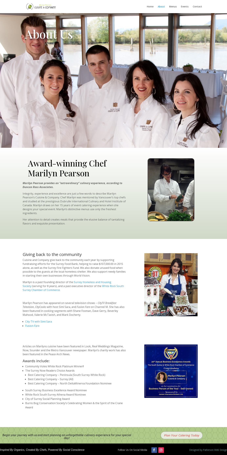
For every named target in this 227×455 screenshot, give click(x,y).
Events (184, 6)
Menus (173, 6)
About (161, 6)
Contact (197, 6)
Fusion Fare (32, 326)
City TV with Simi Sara (38, 321)
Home (150, 6)
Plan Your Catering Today (181, 435)
